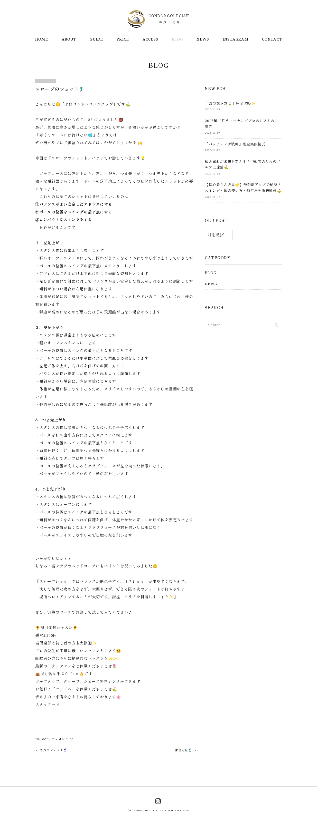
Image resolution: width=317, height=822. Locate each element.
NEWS (203, 39)
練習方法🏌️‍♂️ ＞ (186, 749)
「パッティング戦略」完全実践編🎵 (235, 143)
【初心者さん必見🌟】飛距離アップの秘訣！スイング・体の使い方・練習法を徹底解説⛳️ (243, 186)
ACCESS (150, 39)
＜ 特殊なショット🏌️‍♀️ (51, 749)
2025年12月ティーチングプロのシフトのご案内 (241, 122)
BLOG (177, 39)
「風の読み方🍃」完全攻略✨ (230, 102)
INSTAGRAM (235, 39)
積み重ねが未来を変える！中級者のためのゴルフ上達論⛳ (242, 163)
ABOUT (69, 39)
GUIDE (96, 39)
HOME (41, 39)
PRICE (123, 39)
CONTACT (272, 39)
